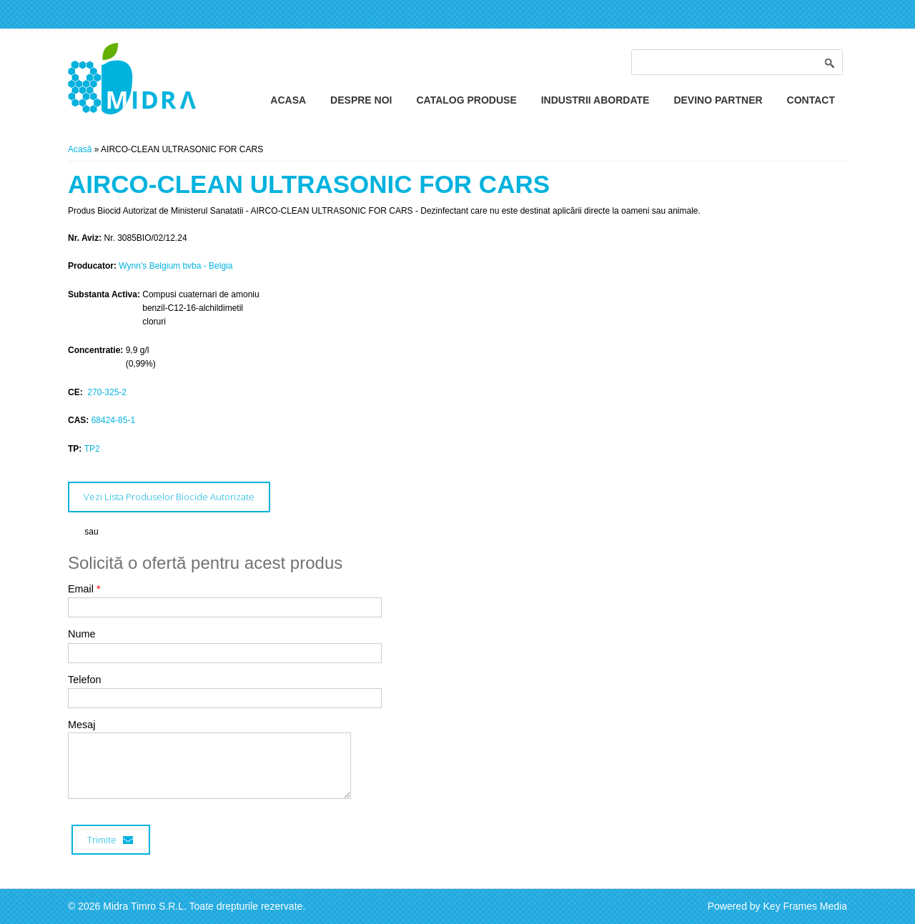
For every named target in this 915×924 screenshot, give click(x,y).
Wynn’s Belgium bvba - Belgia (175, 266)
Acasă (80, 149)
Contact (811, 100)
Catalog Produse (466, 100)
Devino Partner (717, 100)
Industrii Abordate (595, 100)
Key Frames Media (805, 906)
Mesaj (81, 724)
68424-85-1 (113, 420)
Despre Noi (361, 100)
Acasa (288, 100)
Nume (81, 634)
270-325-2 (106, 392)
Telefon (84, 679)
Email (84, 589)
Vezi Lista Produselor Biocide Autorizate (169, 496)
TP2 (92, 449)
